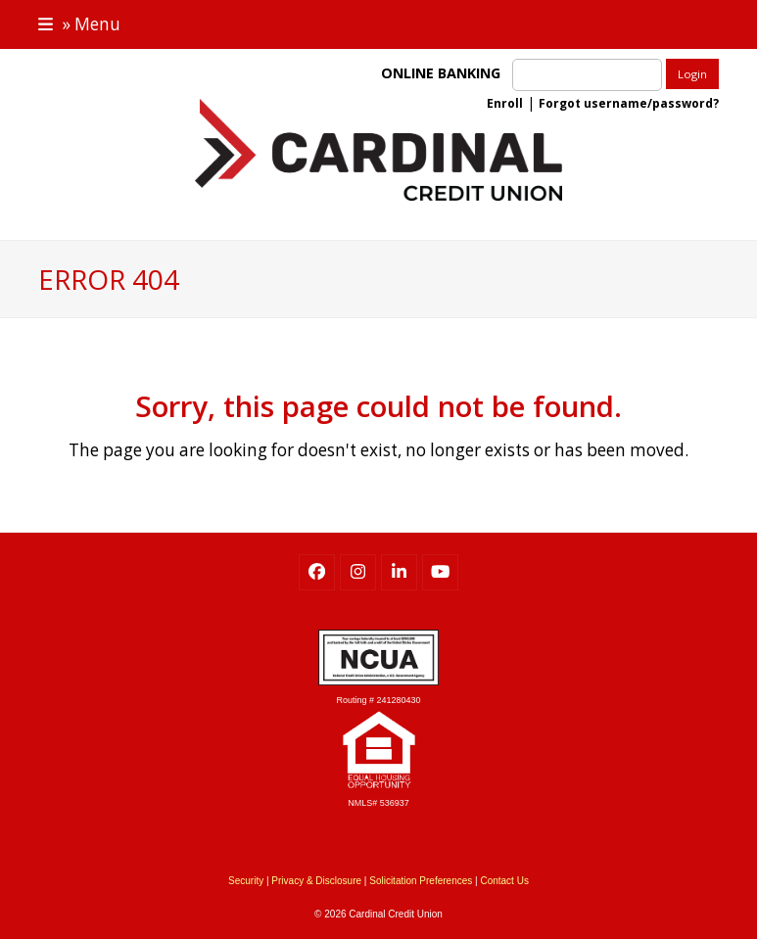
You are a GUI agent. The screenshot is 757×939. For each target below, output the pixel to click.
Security (245, 880)
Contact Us (504, 880)
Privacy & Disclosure (316, 880)
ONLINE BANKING (444, 73)
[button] (79, 24)
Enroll (505, 103)
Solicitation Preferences (420, 880)
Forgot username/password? (629, 103)
